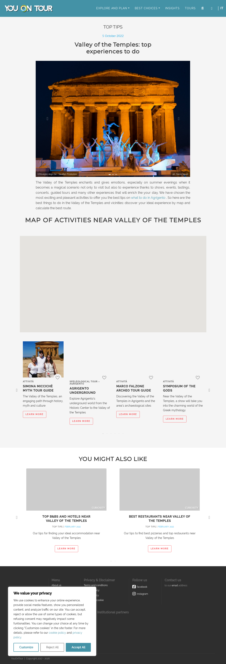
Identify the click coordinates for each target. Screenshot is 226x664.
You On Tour (28, 8)
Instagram (142, 594)
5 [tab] (119, 434)
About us (56, 585)
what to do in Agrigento (148, 198)
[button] (47, 119)
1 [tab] (103, 434)
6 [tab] (123, 434)
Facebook (142, 586)
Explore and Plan (111, 8)
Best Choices (146, 8)
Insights (172, 8)
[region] (52, 621)
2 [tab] (107, 434)
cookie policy (57, 632)
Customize (26, 647)
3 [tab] (111, 434)
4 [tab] (115, 434)
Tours (190, 8)
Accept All (78, 647)
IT (221, 8)
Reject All (52, 647)
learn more (34, 414)
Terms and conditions (96, 585)
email (175, 585)
